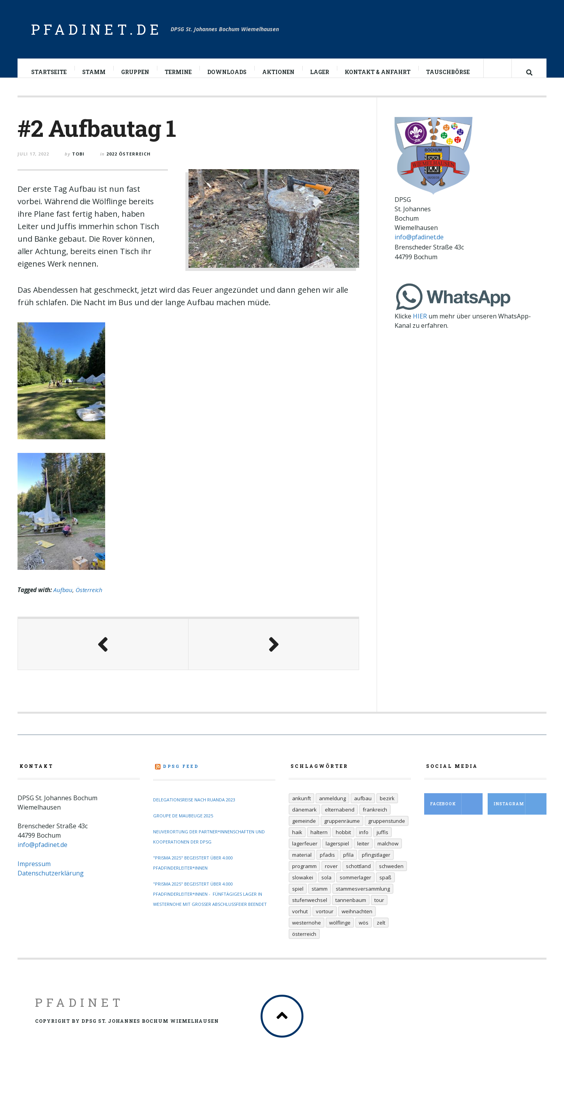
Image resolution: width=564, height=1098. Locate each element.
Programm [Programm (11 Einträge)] (304, 873)
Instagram (520, 811)
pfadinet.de (97, 29)
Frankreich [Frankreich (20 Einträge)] (375, 817)
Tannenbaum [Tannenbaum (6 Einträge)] (350, 907)
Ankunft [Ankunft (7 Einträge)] (301, 806)
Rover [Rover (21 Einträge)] (331, 873)
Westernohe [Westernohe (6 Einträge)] (306, 930)
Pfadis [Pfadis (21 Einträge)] (327, 862)
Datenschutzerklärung (51, 881)
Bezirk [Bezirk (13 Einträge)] (387, 806)
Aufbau (62, 597)
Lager (320, 72)
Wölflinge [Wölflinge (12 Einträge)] (340, 930)
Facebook (456, 811)
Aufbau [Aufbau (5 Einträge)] (363, 806)
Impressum (34, 871)
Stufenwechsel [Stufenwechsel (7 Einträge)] (309, 907)
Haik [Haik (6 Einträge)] (297, 839)
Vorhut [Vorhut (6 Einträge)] (300, 919)
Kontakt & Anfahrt (378, 72)
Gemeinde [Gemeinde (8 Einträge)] (304, 828)
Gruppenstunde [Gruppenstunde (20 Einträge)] (386, 828)
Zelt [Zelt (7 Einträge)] (381, 930)
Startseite (49, 72)
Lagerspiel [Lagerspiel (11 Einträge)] (337, 851)
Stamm (94, 72)
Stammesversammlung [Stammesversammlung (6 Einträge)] (363, 896)
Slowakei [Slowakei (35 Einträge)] (302, 885)
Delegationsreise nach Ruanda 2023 (194, 807)
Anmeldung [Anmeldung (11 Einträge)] (332, 806)
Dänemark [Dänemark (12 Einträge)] (304, 817)
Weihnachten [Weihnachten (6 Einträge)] (357, 919)
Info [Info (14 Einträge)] (363, 839)
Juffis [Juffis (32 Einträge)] (382, 839)
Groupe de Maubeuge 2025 (183, 823)
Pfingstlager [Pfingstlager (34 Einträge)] (376, 862)
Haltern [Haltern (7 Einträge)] (319, 839)
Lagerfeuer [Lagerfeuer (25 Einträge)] (304, 851)
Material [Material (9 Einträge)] (302, 862)
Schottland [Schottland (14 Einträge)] (358, 873)
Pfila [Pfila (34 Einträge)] (348, 862)
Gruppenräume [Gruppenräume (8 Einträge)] (342, 828)
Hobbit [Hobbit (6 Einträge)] (343, 839)
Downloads (227, 72)
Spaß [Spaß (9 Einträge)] (385, 885)
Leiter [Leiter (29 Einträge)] (363, 851)
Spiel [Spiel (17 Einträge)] (297, 896)
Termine (178, 72)
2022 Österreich (128, 161)
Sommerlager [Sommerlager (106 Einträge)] (355, 885)
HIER (420, 324)
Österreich (89, 597)
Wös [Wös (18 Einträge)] (363, 930)
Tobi (78, 161)
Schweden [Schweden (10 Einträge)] (391, 873)
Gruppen (136, 72)
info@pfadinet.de (419, 244)
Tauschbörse (448, 72)
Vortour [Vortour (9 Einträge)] (324, 919)
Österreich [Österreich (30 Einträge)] (304, 941)
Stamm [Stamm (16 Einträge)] (320, 896)
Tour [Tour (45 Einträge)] (379, 907)
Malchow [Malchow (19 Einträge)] (387, 851)
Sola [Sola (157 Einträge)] (326, 885)
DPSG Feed (181, 774)
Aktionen (279, 72)
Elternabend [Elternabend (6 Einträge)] (339, 817)
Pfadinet (79, 1010)
